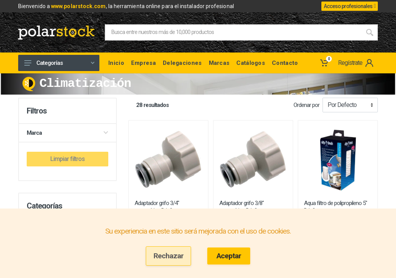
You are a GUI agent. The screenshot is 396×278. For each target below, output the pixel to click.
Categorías (59, 62)
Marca (67, 132)
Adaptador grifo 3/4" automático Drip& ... (157, 207)
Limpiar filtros (67, 159)
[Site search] (233, 32)
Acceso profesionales (350, 6)
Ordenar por (306, 105)
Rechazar (168, 255)
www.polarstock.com (78, 6)
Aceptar (229, 255)
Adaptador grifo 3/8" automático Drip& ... (241, 207)
